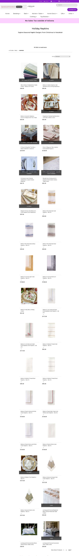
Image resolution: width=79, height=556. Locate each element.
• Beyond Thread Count (16, 533)
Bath (26, 14)
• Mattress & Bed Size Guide (17, 535)
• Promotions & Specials (16, 498)
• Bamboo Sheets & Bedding (48, 515)
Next (70, 395)
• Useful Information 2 (16, 539)
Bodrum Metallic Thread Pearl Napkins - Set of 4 (19, 289)
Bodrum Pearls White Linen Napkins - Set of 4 (61, 322)
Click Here (19, 8)
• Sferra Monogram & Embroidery (49, 507)
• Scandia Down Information (47, 530)
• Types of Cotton (15, 507)
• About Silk (43, 524)
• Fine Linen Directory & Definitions (19, 526)
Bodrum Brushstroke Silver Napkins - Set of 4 (60, 190)
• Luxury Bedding (44, 528)
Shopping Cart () (64, 1)
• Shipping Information (16, 500)
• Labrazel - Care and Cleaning (48, 535)
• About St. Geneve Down (47, 533)
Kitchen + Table (37, 14)
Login (42, 1)
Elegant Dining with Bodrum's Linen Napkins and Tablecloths (61, 157)
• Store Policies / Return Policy (18, 505)
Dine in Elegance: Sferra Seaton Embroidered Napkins (61, 125)
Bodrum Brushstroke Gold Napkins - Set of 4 (18, 190)
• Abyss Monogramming (46, 505)
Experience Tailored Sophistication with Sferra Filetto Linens (18, 126)
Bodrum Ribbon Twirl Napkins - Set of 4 (19, 355)
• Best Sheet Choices (15, 509)
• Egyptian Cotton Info (16, 522)
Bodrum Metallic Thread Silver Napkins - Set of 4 (40, 289)
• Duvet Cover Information (17, 511)
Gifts (63, 14)
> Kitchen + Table (13, 57)
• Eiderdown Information (46, 522)
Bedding (16, 14)
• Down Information (15, 515)
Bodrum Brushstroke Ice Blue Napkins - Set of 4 (40, 190)
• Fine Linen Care (44, 498)
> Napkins (21, 57)
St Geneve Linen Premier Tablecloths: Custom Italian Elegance (18, 158)
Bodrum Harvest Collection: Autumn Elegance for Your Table (61, 94)
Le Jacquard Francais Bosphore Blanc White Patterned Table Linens (19, 389)
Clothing (33, 18)
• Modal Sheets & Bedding (47, 517)
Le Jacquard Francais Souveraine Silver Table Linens (61, 388)
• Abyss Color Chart (45, 500)
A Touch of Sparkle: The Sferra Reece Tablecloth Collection (40, 125)
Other (71, 14)
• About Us (13, 502)
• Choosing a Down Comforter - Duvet (20, 530)
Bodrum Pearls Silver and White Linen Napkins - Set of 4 (41, 322)
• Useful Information (15, 537)
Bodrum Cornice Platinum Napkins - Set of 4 (39, 222)
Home (36, 1)
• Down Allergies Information (18, 517)
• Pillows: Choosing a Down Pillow (19, 528)
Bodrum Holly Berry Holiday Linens (61, 222)
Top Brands (44, 18)
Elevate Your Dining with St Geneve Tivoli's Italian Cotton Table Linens (40, 158)
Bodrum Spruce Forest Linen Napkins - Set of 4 (61, 355)
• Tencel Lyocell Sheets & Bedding (49, 513)
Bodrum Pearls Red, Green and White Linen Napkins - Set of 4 (19, 322)
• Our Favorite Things (15, 524)
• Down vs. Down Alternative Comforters (21, 513)
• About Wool (43, 526)
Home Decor (52, 14)
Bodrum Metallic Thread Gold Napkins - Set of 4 (61, 255)
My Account (50, 1)
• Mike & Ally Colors (45, 502)
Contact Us (73, 10)
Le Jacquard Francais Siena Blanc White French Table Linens (39, 389)
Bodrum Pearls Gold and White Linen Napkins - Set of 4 (62, 289)
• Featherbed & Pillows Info (47, 520)
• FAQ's (42, 511)
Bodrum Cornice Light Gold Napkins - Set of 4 (18, 222)
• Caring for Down (15, 520)
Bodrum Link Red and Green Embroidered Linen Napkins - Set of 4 (40, 256)
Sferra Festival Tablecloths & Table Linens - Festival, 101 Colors (18, 94)
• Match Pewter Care (45, 537)
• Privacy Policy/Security (46, 509)
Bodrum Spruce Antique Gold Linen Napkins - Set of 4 (40, 355)
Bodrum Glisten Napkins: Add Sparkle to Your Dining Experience (40, 94)
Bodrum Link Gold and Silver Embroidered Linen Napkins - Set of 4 (19, 256)
